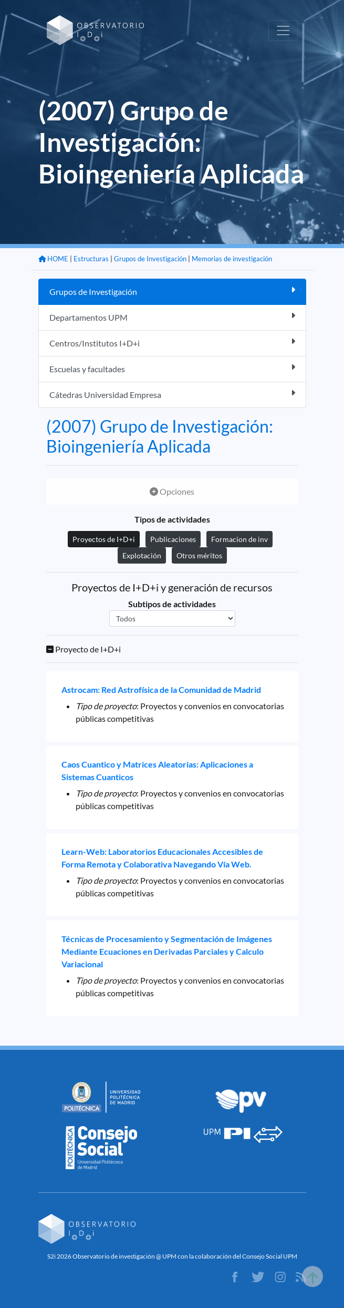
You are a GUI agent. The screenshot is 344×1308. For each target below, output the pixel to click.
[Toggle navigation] (283, 30)
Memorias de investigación (232, 258)
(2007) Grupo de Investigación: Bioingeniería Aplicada (159, 436)
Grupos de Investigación (150, 258)
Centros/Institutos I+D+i (172, 342)
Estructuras (91, 258)
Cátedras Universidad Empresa (172, 394)
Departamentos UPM (172, 316)
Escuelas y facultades (172, 368)
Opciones (172, 491)
